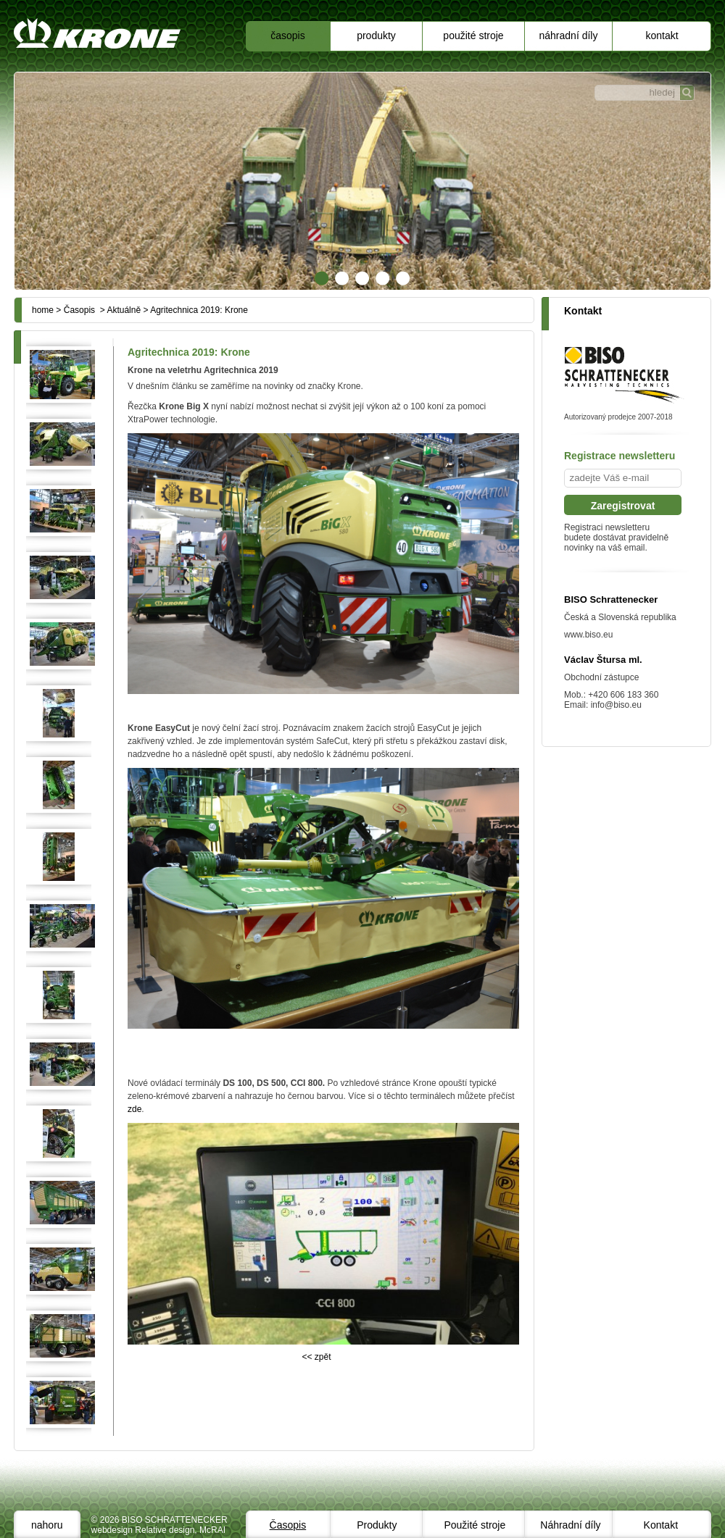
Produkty (376, 35)
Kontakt (661, 35)
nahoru (47, 1525)
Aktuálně (124, 310)
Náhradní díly (568, 35)
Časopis (287, 35)
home (43, 310)
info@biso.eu (616, 705)
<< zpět (316, 1357)
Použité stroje (473, 35)
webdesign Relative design (143, 1530)
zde (134, 1109)
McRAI (212, 1530)
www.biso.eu (588, 635)
